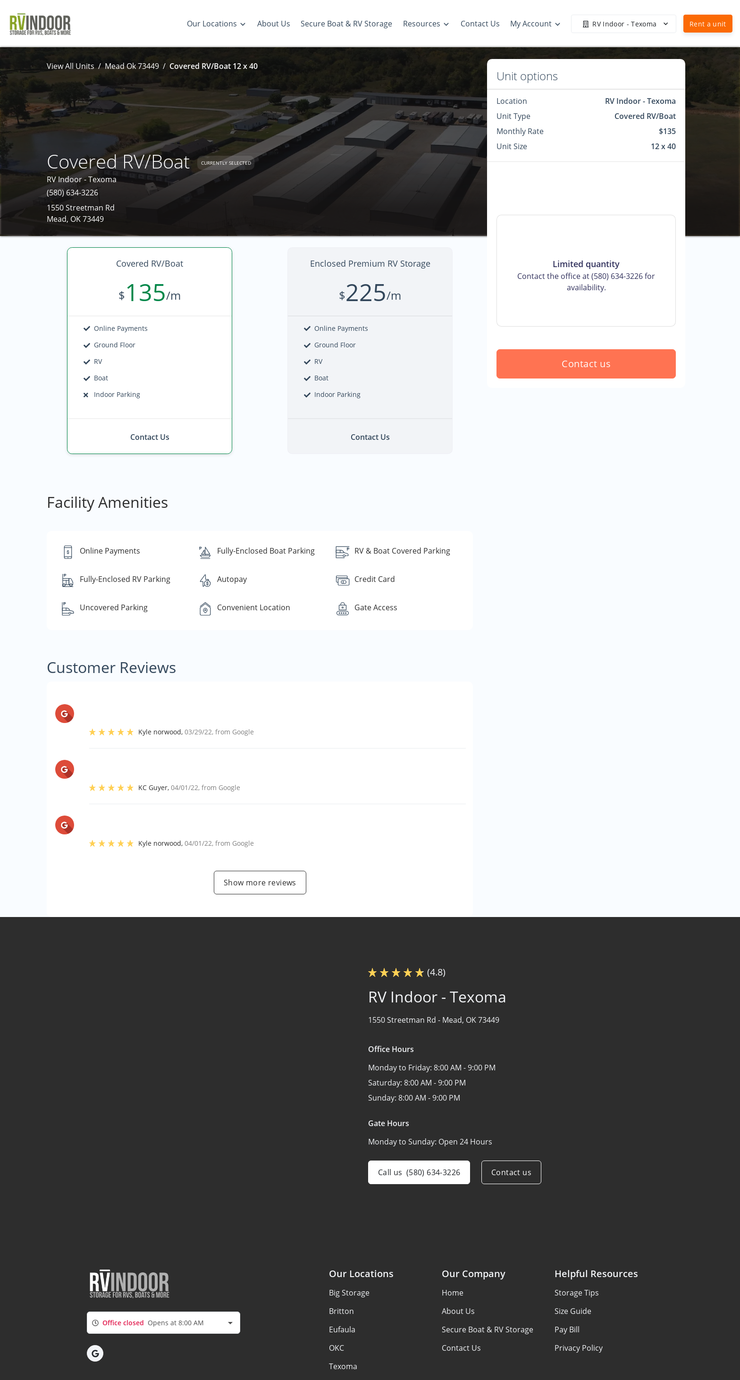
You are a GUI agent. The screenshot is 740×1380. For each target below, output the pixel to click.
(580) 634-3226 (72, 192)
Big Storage (349, 1292)
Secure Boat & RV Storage (487, 1329)
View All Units (70, 66)
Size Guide (573, 1311)
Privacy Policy (579, 1348)
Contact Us (461, 1348)
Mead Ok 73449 (132, 66)
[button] (95, 1353)
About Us (458, 1311)
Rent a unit (708, 23)
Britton (341, 1311)
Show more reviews (260, 882)
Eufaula (342, 1329)
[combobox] (163, 1323)
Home (452, 1292)
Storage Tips (577, 1292)
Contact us (586, 363)
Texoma (343, 1366)
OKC (336, 1348)
